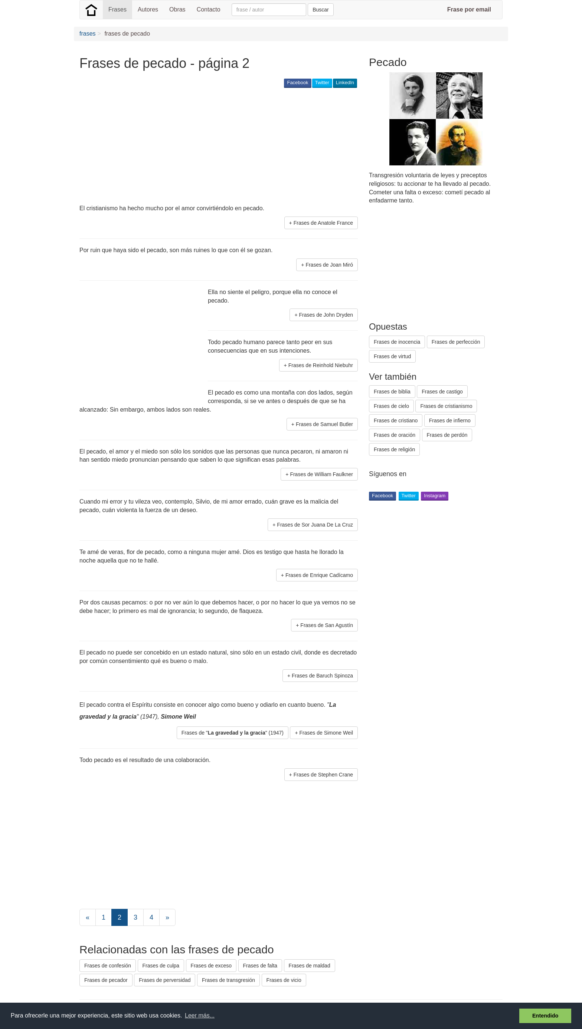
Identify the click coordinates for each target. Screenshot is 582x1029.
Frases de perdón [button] (447, 435)
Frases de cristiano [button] (396, 420)
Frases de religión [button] (394, 449)
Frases (117, 9)
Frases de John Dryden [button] (326, 315)
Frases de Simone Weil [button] (326, 733)
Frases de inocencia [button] (397, 342)
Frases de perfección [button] (456, 342)
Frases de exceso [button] (211, 966)
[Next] (167, 917)
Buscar (321, 10)
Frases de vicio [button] (284, 980)
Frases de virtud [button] (392, 356)
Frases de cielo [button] (391, 406)
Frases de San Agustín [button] (326, 625)
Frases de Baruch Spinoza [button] (322, 676)
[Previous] (87, 917)
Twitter (322, 82)
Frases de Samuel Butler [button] (324, 424)
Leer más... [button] (200, 1015)
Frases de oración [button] (394, 435)
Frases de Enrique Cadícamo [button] (319, 575)
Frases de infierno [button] (450, 420)
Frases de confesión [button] (107, 966)
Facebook (297, 82)
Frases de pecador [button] (106, 980)
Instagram (434, 495)
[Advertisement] (214, 147)
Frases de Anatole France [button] (323, 223)
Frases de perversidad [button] (164, 980)
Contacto (208, 9)
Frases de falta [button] (260, 966)
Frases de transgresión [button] (228, 980)
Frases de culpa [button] (161, 966)
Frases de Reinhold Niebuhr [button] (320, 365)
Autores (148, 9)
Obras (177, 9)
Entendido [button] (545, 1016)
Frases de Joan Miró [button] (329, 265)
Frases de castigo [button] (442, 392)
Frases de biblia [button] (392, 392)
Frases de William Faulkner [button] (321, 474)
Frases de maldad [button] (309, 966)
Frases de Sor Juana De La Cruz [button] (315, 525)
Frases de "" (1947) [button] (233, 733)
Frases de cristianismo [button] (446, 406)
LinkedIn (345, 82)
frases (87, 33)
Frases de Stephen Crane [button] (323, 775)
